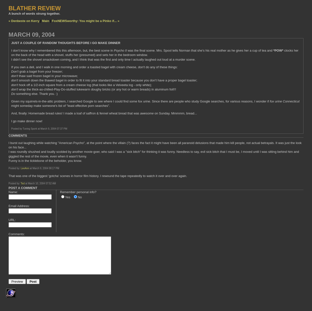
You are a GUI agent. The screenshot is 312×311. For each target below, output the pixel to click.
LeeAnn (25, 168)
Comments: (17, 234)
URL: (12, 220)
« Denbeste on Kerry (24, 21)
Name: (13, 192)
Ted (23, 183)
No (80, 197)
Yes (67, 197)
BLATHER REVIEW (35, 8)
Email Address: (19, 206)
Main (45, 21)
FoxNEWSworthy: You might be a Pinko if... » (85, 21)
